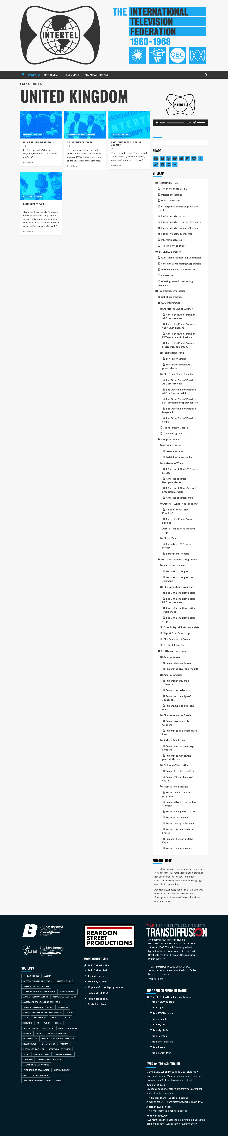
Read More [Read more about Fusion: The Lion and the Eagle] (28, 162)
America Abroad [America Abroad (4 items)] (68, 992)
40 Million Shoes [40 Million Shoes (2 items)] (31, 976)
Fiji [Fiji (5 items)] (38, 1023)
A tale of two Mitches (159, 1106)
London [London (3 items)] (27, 1033)
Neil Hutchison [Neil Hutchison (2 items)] (48, 1044)
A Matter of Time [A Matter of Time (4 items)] (65, 981)
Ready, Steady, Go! (157, 1115)
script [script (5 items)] (26, 1054)
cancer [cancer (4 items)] (69, 1012)
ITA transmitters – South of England (167, 1097)
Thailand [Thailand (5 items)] (28, 1060)
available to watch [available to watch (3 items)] (33, 1007)
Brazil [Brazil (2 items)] (50, 1007)
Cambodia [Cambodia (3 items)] (63, 1007)
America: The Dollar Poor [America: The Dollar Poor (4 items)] (36, 986)
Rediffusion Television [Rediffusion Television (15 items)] (60, 1049)
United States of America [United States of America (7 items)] (35, 1075)
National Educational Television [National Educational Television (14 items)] (57, 1039)
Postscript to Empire (34, 204)
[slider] (175, 122)
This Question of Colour (79, 142)
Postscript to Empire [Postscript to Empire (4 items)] (33, 1049)
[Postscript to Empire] (41, 186)
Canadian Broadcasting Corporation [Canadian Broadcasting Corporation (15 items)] (42, 1012)
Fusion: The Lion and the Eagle (38, 142)
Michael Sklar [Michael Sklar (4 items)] (30, 1039)
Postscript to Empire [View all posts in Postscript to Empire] (120, 134)
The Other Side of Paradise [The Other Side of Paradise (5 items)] (36, 1065)
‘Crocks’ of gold (155, 1084)
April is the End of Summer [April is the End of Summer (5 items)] (35, 997)
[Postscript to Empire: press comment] (129, 125)
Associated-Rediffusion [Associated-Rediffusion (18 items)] (64, 997)
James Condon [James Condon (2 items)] (30, 1028)
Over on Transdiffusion (163, 1063)
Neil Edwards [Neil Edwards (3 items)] (29, 1044)
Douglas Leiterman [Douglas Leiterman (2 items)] (60, 1018)
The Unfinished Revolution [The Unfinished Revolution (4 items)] (36, 1070)
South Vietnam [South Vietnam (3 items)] (41, 1054)
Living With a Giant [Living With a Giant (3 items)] (67, 1028)
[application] (180, 122)
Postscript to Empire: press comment (126, 144)
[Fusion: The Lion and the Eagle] (41, 125)
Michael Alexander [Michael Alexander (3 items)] (57, 1033)
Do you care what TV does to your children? (172, 1071)
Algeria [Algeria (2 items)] (47, 976)
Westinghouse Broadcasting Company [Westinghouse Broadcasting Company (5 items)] (42, 1080)
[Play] (156, 122)
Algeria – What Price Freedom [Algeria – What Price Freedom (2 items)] (37, 981)
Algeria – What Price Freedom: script (179, 530)
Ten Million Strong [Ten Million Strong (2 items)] (63, 1054)
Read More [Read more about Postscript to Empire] (28, 231)
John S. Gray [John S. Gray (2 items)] (48, 1028)
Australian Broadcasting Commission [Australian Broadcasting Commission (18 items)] (42, 1002)
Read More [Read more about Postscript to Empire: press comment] (116, 165)
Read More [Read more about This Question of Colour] (72, 166)
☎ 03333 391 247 (157, 970)
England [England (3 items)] (27, 1023)
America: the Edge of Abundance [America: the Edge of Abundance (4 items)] (39, 992)
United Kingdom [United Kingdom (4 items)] (62, 1070)
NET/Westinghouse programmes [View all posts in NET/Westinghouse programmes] (80, 134)
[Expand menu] (59, 75)
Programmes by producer (100, 76)
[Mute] (194, 122)
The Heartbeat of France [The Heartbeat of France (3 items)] (49, 1060)
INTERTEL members (73, 74)
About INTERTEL (54, 76)
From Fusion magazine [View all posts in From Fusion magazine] (32, 134)
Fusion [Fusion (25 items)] (47, 1023)
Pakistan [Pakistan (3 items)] (64, 1044)
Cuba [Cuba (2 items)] (25, 1018)
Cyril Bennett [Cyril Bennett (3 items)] (39, 1018)
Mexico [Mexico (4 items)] (39, 1033)
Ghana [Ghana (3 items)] (58, 1023)
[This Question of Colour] (85, 125)
